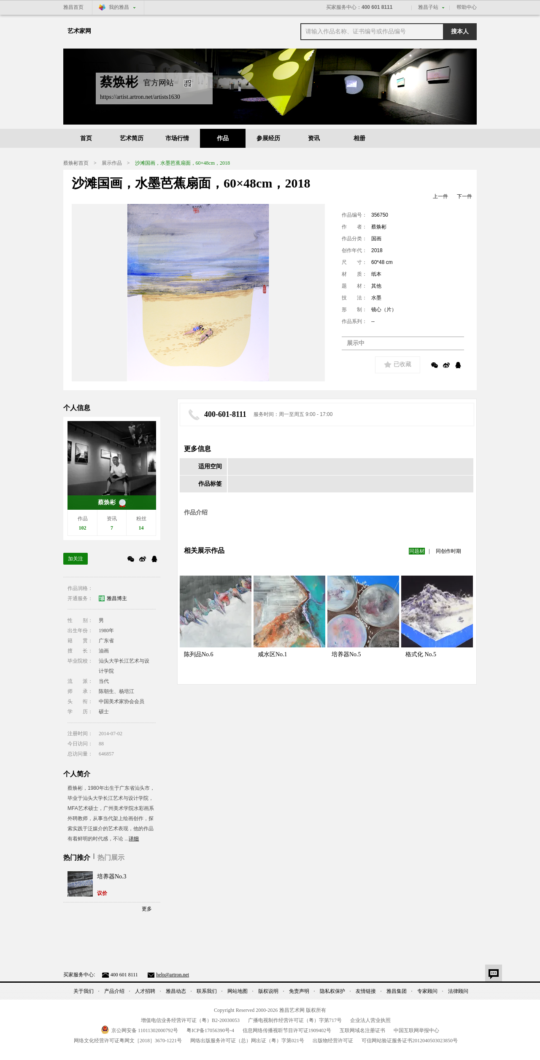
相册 (359, 138)
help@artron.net (172, 975)
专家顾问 (427, 991)
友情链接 (366, 991)
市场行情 (177, 138)
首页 (86, 138)
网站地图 (237, 991)
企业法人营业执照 (370, 1020)
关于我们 (83, 991)
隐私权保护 (332, 991)
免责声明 (299, 991)
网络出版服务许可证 (247, 1041)
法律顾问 (458, 991)
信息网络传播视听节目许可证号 (287, 1030)
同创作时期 (448, 551)
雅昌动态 (176, 991)
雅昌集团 (396, 991)
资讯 (314, 138)
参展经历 (268, 138)
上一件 (440, 196)
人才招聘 (145, 991)
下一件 (464, 196)
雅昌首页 (73, 7)
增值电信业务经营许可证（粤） (190, 1020)
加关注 (75, 559)
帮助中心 (466, 7)
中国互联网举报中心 (416, 1030)
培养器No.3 (112, 876)
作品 (223, 138)
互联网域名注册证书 (362, 1030)
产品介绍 (114, 991)
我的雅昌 (119, 7)
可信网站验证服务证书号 (410, 1041)
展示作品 (112, 163)
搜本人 (460, 31)
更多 (147, 909)
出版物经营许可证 (333, 1041)
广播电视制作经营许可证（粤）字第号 (295, 1020)
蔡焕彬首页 (76, 163)
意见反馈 (493, 973)
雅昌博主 (117, 598)
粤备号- (210, 1030)
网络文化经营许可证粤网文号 (128, 1041)
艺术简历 (131, 138)
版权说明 (268, 991)
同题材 (416, 551)
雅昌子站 (428, 7)
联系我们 (207, 991)
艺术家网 (79, 31)
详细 (134, 839)
